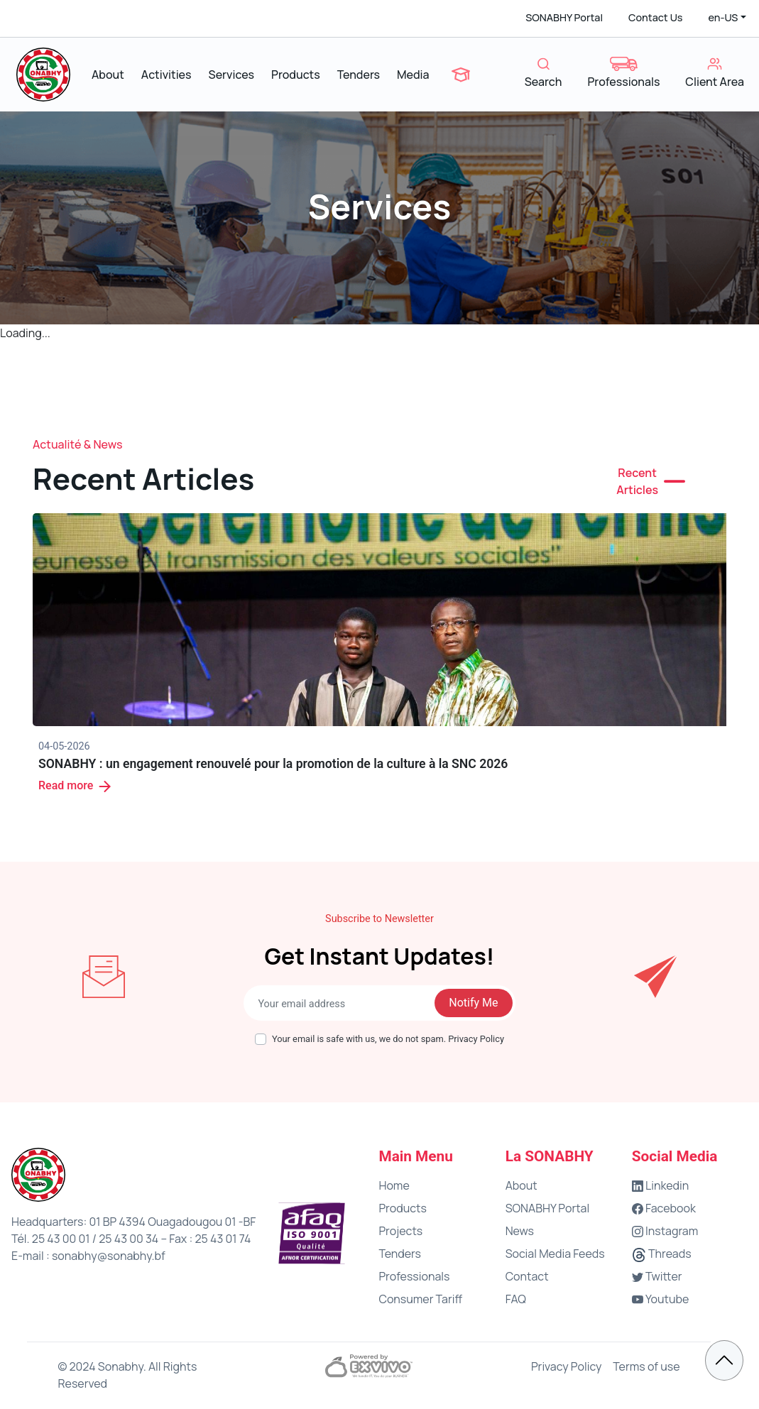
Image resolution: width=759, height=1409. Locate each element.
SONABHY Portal (564, 17)
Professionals (623, 73)
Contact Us (655, 17)
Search (543, 73)
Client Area (714, 73)
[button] (727, 17)
